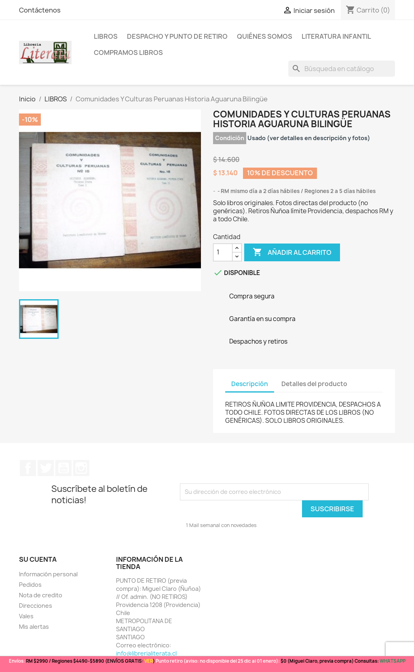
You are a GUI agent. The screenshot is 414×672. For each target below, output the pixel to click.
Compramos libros (128, 52)
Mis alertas (34, 626)
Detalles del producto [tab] (314, 384)
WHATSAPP (393, 661)
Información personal (48, 574)
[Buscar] (341, 69)
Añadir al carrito (292, 252)
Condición (229, 138)
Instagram (81, 468)
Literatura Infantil (336, 36)
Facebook (28, 468)
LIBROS (106, 36)
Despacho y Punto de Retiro (177, 36)
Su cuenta (38, 559)
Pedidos (30, 584)
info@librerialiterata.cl (146, 653)
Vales (26, 616)
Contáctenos (40, 10)
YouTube (63, 468)
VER (148, 661)
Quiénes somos (264, 36)
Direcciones (35, 605)
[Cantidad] (222, 252)
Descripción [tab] (249, 384)
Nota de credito (40, 595)
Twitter (46, 468)
